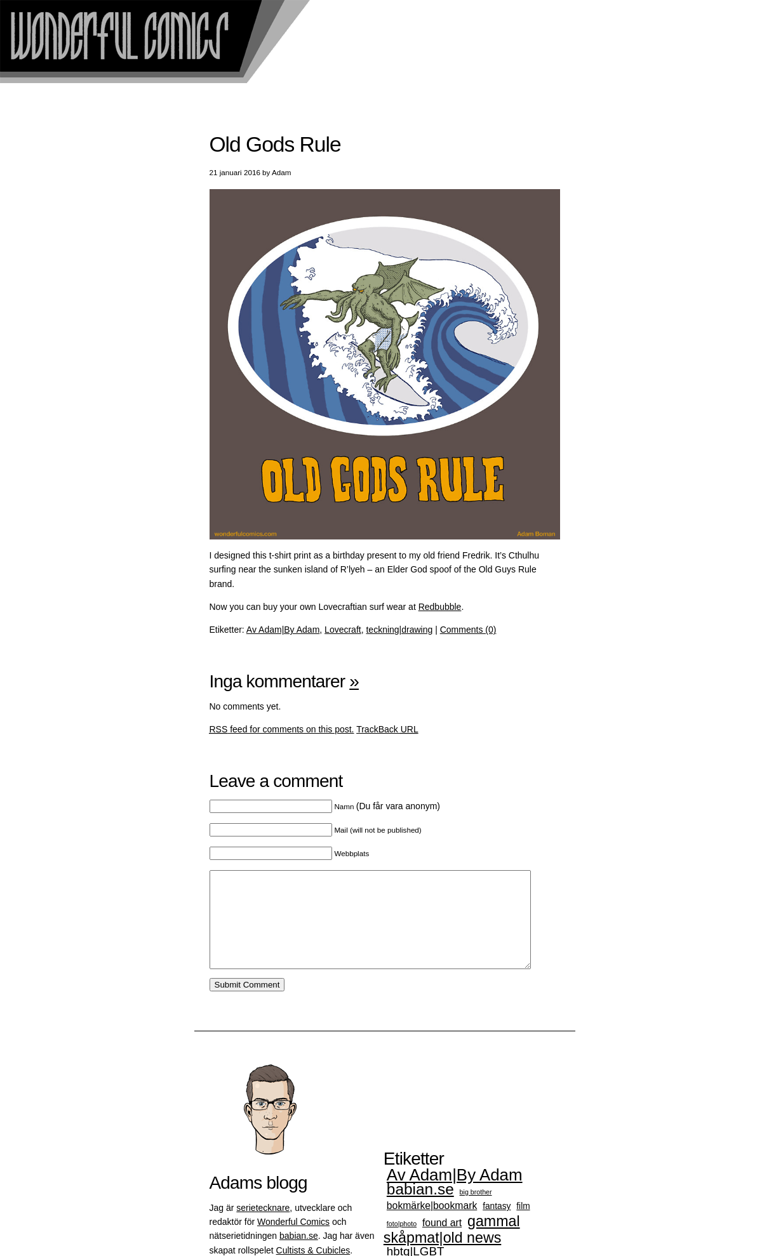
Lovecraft (342, 630)
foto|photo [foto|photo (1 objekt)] (402, 1242)
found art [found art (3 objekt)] (442, 1241)
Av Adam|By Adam (282, 630)
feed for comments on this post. (282, 729)
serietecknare (263, 1227)
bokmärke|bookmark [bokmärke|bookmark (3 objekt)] (432, 1224)
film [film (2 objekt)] (523, 1225)
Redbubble (440, 607)
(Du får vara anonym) (387, 806)
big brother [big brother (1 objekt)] (476, 1211)
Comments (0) (468, 630)
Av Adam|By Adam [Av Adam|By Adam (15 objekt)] (455, 1194)
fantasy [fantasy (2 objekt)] (497, 1225)
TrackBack (387, 729)
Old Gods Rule (275, 144)
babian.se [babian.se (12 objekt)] (420, 1208)
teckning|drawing (399, 630)
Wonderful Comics (293, 1241)
